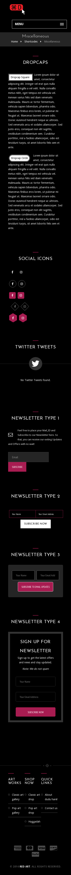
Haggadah (34, 822)
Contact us (51, 808)
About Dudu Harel (51, 797)
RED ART (25, 867)
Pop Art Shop (32, 811)
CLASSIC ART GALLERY (17, 797)
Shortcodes (30, 41)
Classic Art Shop (34, 797)
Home (14, 41)
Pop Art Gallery (16, 811)
